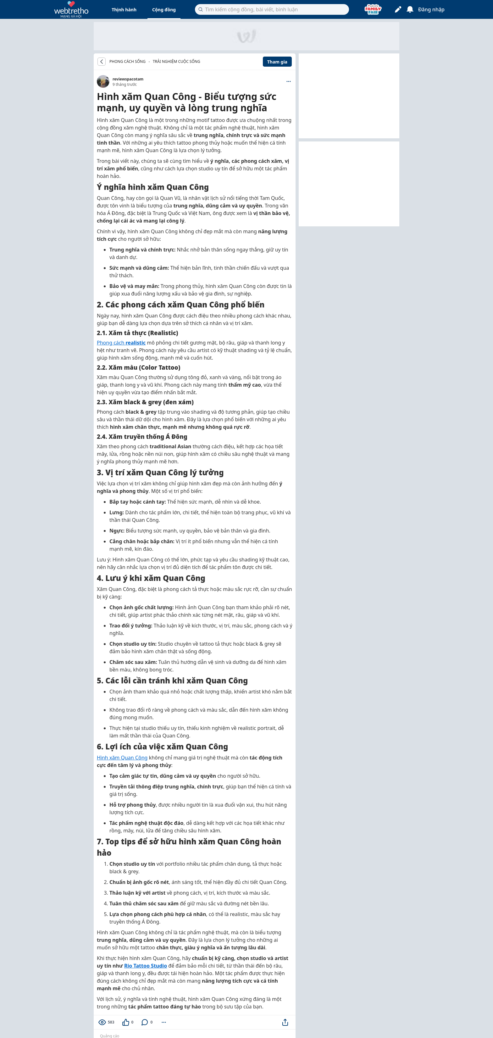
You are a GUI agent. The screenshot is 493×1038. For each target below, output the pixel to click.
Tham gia (277, 62)
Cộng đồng (164, 10)
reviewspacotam (128, 79)
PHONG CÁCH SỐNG (127, 61)
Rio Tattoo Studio (145, 965)
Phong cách (121, 342)
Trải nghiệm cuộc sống (176, 61)
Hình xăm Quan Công (122, 757)
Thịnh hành (124, 10)
